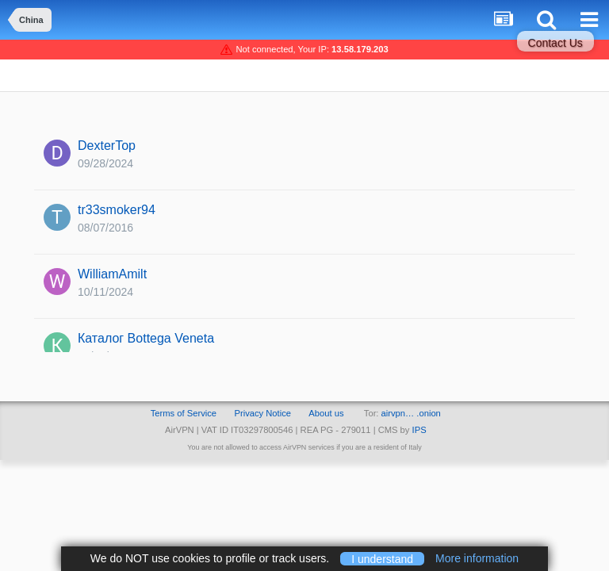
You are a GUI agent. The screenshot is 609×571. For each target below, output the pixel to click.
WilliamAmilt (112, 274)
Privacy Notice (262, 413)
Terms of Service (183, 413)
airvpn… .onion (411, 413)
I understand (382, 558)
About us (325, 413)
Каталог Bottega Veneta (146, 338)
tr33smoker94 (116, 210)
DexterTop (107, 145)
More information (477, 558)
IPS (419, 430)
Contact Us (555, 42)
